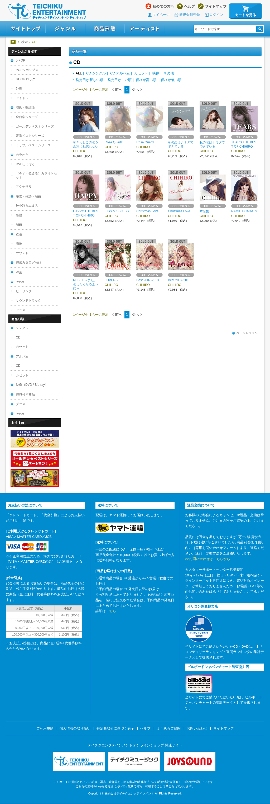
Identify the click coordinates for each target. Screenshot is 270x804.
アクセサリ (24, 187)
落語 (19, 215)
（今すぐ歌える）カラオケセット (36, 175)
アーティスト (144, 28)
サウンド (22, 253)
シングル (22, 328)
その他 (168, 73)
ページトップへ (245, 333)
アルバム (22, 356)
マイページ (161, 15)
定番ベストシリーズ (30, 136)
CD (18, 337)
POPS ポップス (27, 70)
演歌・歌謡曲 (25, 108)
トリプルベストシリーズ (33, 145)
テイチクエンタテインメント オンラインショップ (47, 11)
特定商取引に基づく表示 (115, 728)
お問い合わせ (197, 728)
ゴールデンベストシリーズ (35, 126)
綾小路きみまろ (27, 206)
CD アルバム (120, 73)
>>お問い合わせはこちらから (207, 559)
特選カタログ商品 (28, 262)
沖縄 (19, 89)
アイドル (22, 98)
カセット (141, 73)
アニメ (20, 310)
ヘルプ (186, 6)
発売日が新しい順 (89, 80)
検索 (24, 42)
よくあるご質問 (169, 728)
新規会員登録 (189, 15)
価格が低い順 (171, 80)
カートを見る (245, 11)
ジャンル (65, 28)
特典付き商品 (25, 394)
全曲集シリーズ (27, 117)
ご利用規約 (45, 728)
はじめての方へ (160, 6)
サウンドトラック (28, 300)
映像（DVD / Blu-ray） (32, 385)
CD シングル (96, 73)
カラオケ (22, 155)
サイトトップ (26, 28)
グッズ (20, 404)
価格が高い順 (146, 80)
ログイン (216, 15)
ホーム (13, 42)
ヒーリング (24, 291)
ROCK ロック (25, 79)
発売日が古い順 (120, 80)
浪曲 (19, 224)
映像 (155, 73)
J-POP (20, 60)
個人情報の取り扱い (75, 728)
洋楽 (19, 272)
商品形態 (105, 28)
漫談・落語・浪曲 (28, 196)
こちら (111, 611)
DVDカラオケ (25, 164)
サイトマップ (212, 6)
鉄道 (19, 234)
